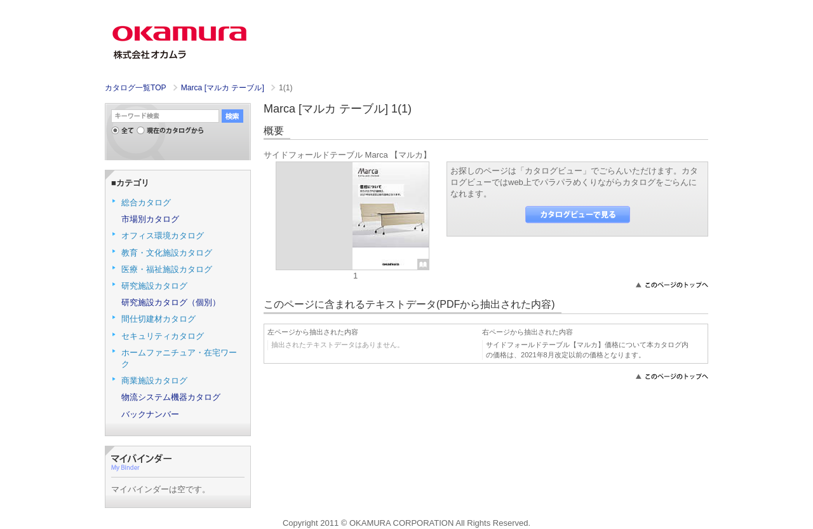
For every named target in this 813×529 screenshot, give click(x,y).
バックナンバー (150, 414)
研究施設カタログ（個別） (170, 302)
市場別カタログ (150, 219)
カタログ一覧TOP (135, 87)
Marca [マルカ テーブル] (223, 87)
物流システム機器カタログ (170, 397)
